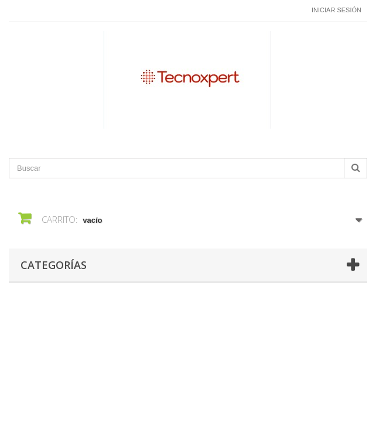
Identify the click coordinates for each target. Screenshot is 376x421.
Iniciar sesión (336, 9)
